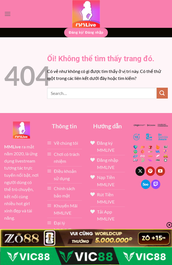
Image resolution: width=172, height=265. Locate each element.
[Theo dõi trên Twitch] (155, 184)
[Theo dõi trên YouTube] (160, 171)
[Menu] (7, 14)
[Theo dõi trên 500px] (145, 184)
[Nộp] (162, 93)
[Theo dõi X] (140, 171)
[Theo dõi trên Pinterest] (150, 171)
